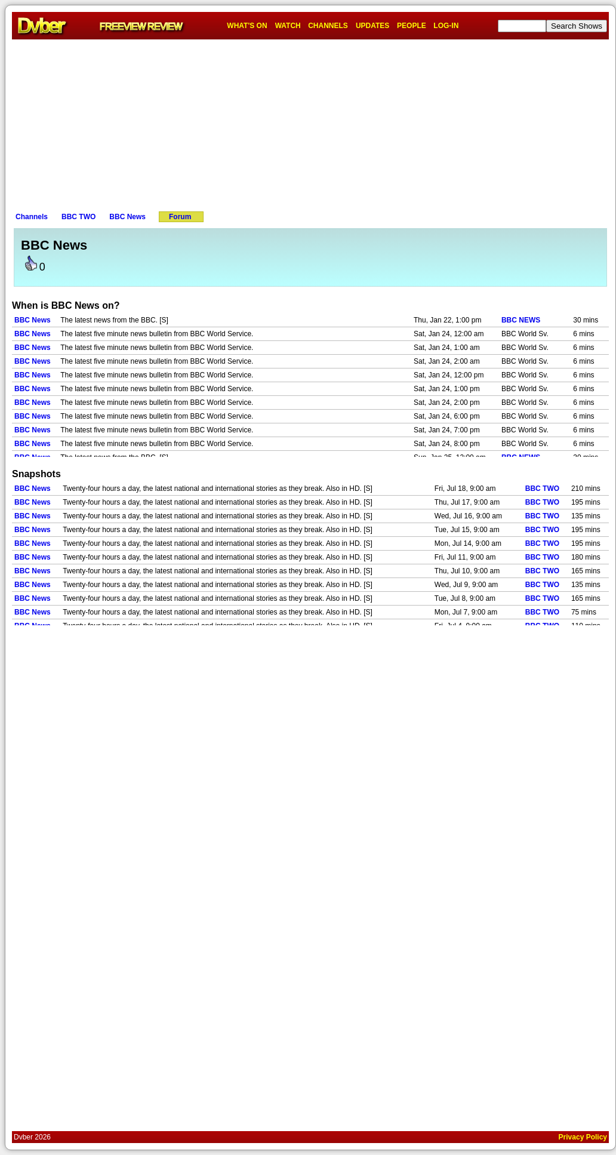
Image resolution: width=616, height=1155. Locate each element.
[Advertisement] (310, 123)
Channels (32, 217)
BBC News (127, 217)
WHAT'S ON (247, 25)
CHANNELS (328, 25)
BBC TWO (78, 217)
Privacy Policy (583, 1137)
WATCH (288, 25)
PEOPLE (411, 25)
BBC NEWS (520, 320)
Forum (180, 217)
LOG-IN (445, 25)
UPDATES (372, 25)
